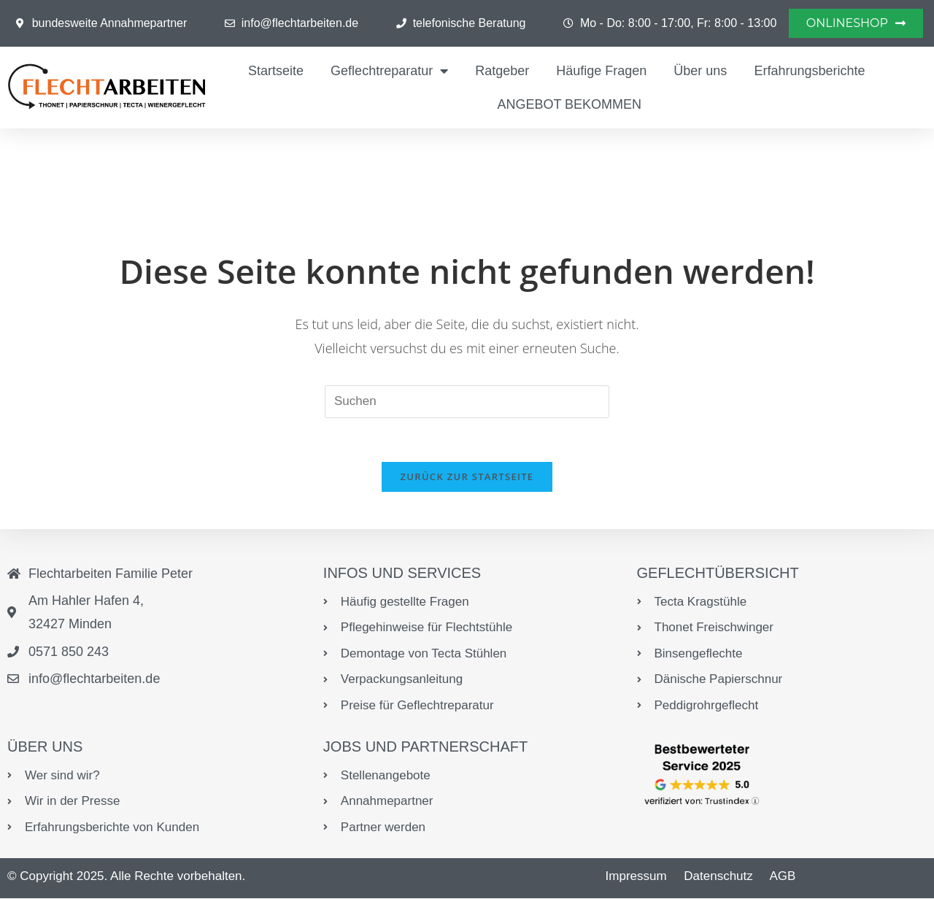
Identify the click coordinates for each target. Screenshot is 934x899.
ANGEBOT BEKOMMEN (569, 104)
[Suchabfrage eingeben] (467, 401)
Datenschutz (718, 877)
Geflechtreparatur (389, 71)
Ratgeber (502, 70)
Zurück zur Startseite (467, 477)
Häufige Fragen (601, 70)
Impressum (636, 877)
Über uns (700, 70)
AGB (782, 877)
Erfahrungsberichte (809, 70)
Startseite (276, 70)
